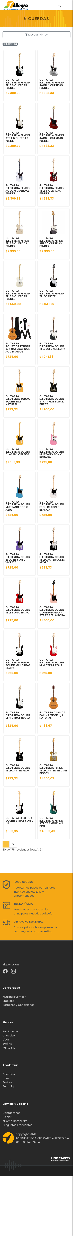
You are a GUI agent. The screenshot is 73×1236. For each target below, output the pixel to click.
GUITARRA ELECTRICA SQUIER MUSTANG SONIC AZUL (17, 506)
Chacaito (9, 1035)
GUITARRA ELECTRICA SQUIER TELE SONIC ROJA (17, 609)
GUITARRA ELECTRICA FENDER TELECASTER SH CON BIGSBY (53, 769)
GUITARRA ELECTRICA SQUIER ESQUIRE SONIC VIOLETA (17, 558)
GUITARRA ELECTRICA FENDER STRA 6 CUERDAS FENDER (17, 137)
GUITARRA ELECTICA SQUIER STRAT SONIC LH (19, 820)
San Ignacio (10, 1031)
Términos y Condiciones (18, 1005)
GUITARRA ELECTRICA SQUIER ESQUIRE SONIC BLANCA (51, 506)
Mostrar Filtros (36, 35)
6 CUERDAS (10, 44)
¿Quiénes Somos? (14, 997)
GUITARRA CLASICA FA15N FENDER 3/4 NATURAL (52, 715)
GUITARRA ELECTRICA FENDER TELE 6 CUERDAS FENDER (17, 84)
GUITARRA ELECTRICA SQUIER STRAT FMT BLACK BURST (51, 400)
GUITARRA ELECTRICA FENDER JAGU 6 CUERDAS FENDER (51, 84)
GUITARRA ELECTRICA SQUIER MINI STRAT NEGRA (17, 715)
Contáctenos (11, 1113)
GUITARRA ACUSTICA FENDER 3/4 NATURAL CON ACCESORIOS (17, 348)
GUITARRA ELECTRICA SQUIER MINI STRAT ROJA (51, 662)
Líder (6, 1039)
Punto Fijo (9, 1048)
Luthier (7, 1117)
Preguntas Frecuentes (17, 1125)
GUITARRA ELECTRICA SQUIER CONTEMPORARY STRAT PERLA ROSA (52, 611)
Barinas (7, 1044)
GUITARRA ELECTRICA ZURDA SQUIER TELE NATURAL (17, 400)
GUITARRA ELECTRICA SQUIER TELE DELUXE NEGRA (52, 346)
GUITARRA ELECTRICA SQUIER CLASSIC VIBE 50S (17, 451)
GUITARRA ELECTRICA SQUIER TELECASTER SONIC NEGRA (52, 558)
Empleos (8, 1001)
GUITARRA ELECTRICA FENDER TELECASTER (51, 293)
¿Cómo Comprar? (15, 1121)
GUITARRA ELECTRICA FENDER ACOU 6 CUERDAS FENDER (17, 189)
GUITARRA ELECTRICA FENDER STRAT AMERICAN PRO (51, 822)
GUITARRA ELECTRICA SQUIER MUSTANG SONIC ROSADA (51, 453)
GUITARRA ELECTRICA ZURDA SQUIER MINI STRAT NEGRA (18, 664)
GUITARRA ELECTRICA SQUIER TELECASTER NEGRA (18, 767)
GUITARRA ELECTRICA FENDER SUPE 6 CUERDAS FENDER (51, 242)
